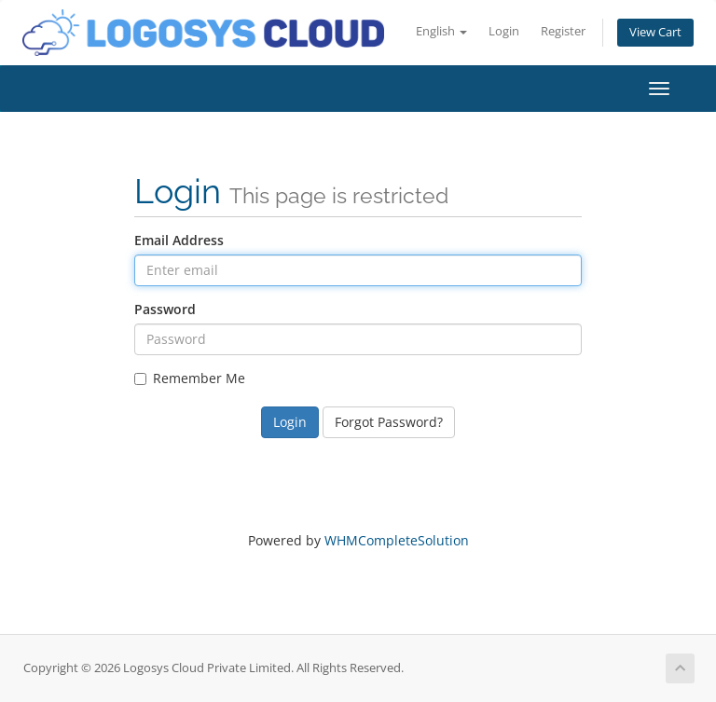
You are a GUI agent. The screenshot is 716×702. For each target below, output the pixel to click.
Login (504, 31)
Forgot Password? (389, 422)
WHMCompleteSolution (396, 540)
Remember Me (189, 378)
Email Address (179, 240)
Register (563, 31)
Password (165, 309)
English (441, 31)
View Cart (655, 32)
